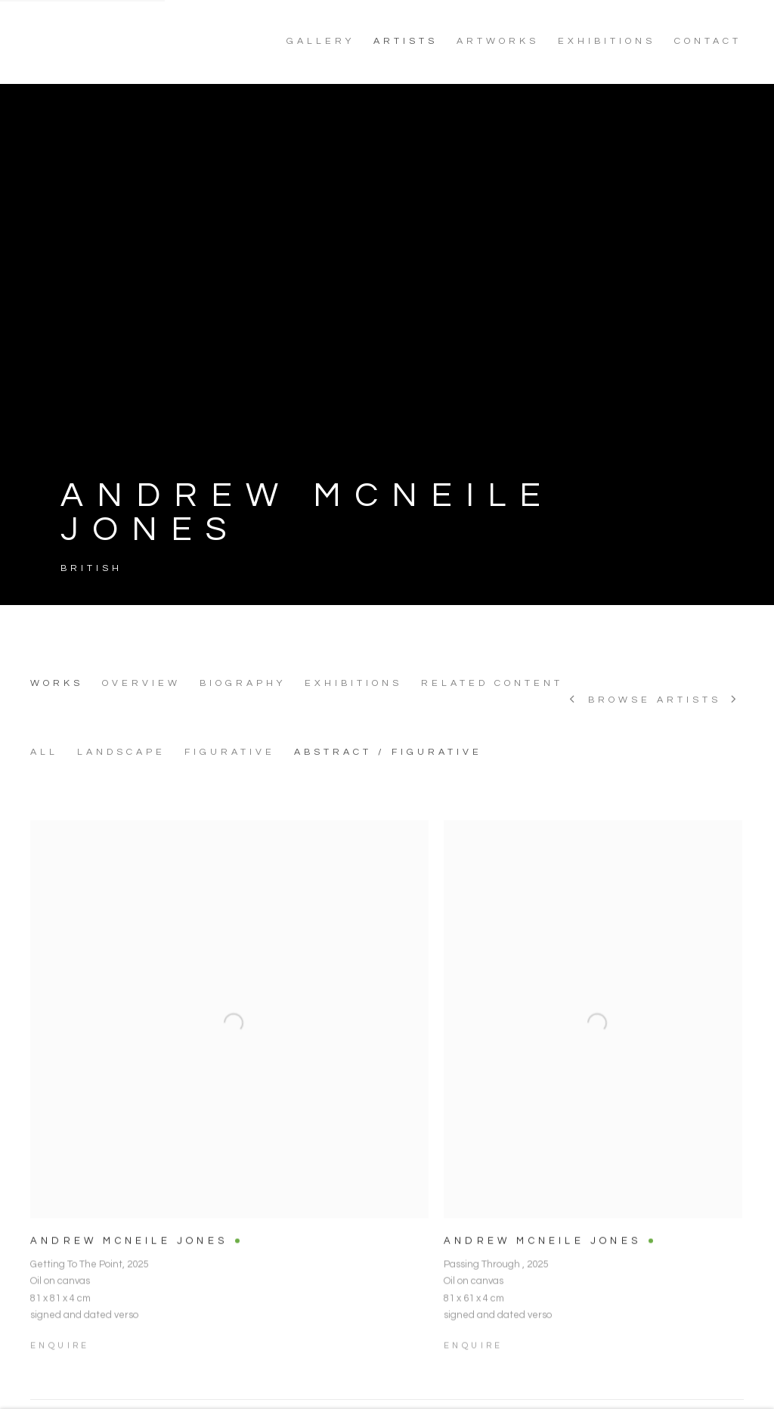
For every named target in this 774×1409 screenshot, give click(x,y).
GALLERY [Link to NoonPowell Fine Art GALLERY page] (320, 41)
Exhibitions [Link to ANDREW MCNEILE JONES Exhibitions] (353, 683)
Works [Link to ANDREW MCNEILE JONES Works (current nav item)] (56, 683)
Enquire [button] (60, 1366)
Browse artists (654, 700)
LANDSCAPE (121, 752)
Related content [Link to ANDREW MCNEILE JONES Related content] (492, 683)
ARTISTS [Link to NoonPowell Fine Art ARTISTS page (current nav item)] (405, 41)
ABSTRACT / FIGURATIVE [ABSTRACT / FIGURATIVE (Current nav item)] (388, 752)
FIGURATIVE (229, 752)
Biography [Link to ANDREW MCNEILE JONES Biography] (243, 683)
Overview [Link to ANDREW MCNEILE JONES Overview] (141, 683)
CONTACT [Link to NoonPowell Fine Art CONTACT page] (707, 41)
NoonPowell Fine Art (136, 41)
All (44, 752)
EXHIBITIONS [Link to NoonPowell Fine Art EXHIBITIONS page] (606, 41)
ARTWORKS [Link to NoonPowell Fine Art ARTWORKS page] (498, 41)
